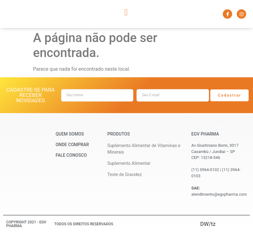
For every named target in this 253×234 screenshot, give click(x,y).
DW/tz (208, 224)
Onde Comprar (72, 144)
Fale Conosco (71, 155)
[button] (126, 12)
